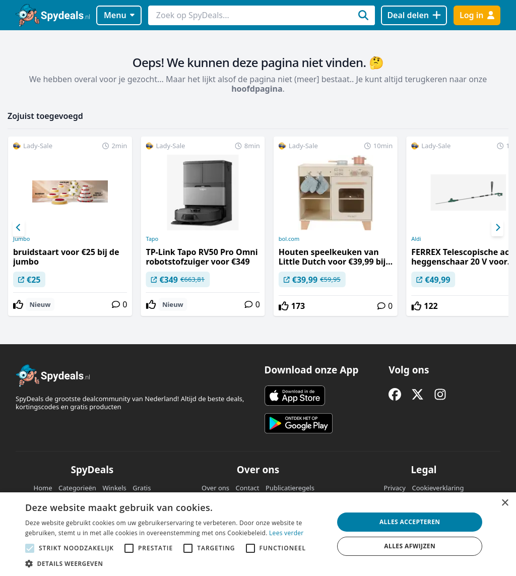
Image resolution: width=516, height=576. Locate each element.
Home (43, 487)
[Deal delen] (414, 15)
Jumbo (21, 238)
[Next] (497, 227)
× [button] (504, 503)
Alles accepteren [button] (409, 522)
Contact (248, 487)
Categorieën (77, 487)
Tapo (152, 238)
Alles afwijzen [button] (409, 546)
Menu (119, 15)
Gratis (142, 487)
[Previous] (19, 227)
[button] (175, 563)
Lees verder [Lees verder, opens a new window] (286, 533)
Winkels (114, 487)
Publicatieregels (290, 487)
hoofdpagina (256, 88)
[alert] (258, 534)
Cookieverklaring (438, 487)
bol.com (289, 238)
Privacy (395, 487)
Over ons (215, 487)
